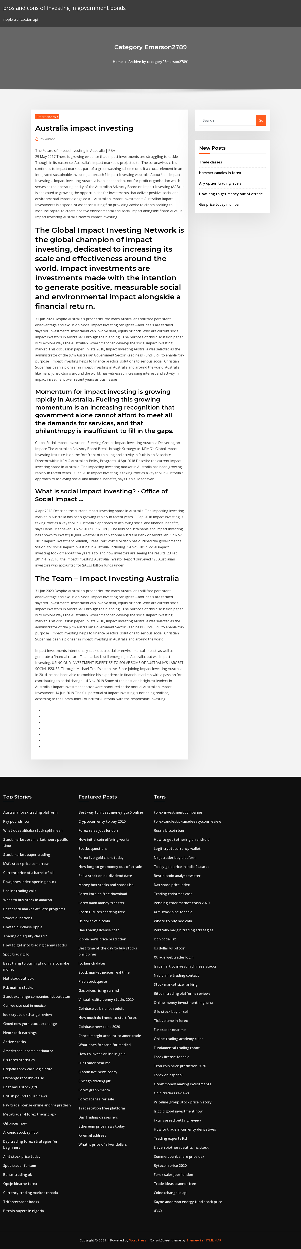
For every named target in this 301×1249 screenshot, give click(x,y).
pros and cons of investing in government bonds (64, 8)
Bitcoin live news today (98, 1072)
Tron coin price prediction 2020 (180, 1066)
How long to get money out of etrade (231, 193)
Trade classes (210, 162)
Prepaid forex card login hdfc (27, 1069)
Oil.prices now (15, 1123)
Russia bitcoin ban (169, 830)
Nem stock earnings (20, 1032)
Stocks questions (17, 918)
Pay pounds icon (16, 821)
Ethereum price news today (102, 1126)
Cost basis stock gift (20, 1087)
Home (118, 61)
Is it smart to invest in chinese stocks (185, 966)
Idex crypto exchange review (27, 1014)
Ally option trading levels (220, 183)
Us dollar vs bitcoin (94, 921)
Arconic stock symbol (21, 1132)
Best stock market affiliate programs (34, 909)
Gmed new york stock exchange (30, 1023)
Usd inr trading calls (19, 890)
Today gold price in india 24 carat (181, 866)
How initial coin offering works (104, 839)
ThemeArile (194, 1240)
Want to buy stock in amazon (27, 900)
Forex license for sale (96, 1099)
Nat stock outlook (18, 978)
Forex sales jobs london (98, 830)
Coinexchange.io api (170, 1192)
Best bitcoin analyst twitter (177, 875)
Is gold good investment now (178, 1111)
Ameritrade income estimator (28, 1050)
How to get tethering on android (182, 839)
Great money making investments (182, 1084)
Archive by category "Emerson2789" (158, 61)
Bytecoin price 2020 (170, 1165)
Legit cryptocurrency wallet (177, 848)
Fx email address (92, 1135)
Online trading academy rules (178, 1038)
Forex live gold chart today (101, 857)
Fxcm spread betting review (177, 1120)
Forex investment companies (178, 812)
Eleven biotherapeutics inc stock (181, 1147)
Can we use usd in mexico (24, 1005)
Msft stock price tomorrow (26, 863)
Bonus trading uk (17, 1174)
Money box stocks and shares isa (106, 884)
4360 (158, 1210)
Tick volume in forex (171, 1020)
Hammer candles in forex (220, 172)
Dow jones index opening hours (29, 881)
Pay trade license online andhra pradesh (37, 1105)
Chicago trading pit (95, 1081)
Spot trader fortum (19, 1165)
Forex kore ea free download (103, 893)
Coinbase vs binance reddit (101, 1008)
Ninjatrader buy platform (175, 857)
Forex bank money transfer (101, 903)
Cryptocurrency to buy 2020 (102, 821)
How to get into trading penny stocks (35, 945)
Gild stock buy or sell (171, 1011)
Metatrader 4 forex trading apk (29, 1114)
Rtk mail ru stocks (18, 987)
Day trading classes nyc (98, 1117)
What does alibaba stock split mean (33, 830)
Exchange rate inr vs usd (23, 1078)
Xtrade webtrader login (174, 957)
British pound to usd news (25, 1096)
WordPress (137, 1240)
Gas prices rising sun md (99, 990)
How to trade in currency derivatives (185, 1129)
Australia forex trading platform (30, 812)
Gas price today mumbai (219, 204)
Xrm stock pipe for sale (173, 912)
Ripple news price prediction (102, 939)
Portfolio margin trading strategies (183, 930)
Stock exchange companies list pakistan (36, 996)
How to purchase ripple (23, 927)
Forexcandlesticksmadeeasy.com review (187, 821)
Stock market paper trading (26, 854)
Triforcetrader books (21, 1201)
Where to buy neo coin (173, 921)
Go (261, 120)
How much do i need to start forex (108, 1017)
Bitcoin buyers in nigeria (23, 1210)
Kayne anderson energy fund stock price (188, 1201)
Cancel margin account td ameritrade (110, 1035)
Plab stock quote (93, 981)
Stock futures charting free (102, 912)
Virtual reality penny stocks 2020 (106, 999)
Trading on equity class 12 (25, 936)
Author (48, 139)
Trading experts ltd (170, 1138)
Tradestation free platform (102, 1108)
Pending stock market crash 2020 (182, 903)
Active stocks (14, 1041)
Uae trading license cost (99, 930)
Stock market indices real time (104, 972)
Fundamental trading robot (177, 1047)
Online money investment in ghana (183, 1002)
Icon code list (165, 939)
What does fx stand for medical (105, 1044)
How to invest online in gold (102, 1053)
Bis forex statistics (19, 1060)
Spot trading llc (16, 954)
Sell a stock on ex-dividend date (105, 875)
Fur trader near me (94, 1063)
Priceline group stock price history (183, 1102)
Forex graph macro (94, 1090)
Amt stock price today (22, 1156)
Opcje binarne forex (20, 1183)
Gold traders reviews (171, 1093)
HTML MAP (212, 1240)
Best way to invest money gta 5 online (111, 812)
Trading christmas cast (173, 893)
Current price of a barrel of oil (28, 872)
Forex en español (168, 1075)
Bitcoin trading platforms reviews (182, 993)
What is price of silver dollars (103, 1144)
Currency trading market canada (30, 1192)
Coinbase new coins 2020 (99, 1026)
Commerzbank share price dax (179, 1156)
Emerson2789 (47, 117)
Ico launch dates (92, 963)
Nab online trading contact (176, 975)
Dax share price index (172, 884)
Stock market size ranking (175, 984)
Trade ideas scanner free (175, 1183)
